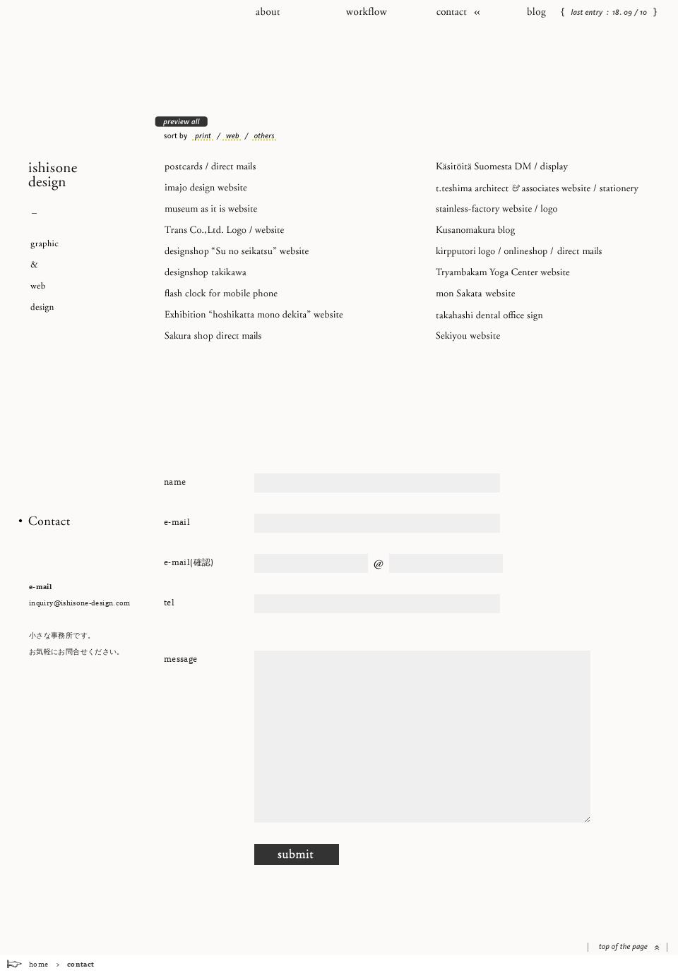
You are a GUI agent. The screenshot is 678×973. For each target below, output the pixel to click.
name (175, 481)
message (181, 658)
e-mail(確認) (189, 562)
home (38, 963)
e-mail (177, 521)
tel (169, 602)
